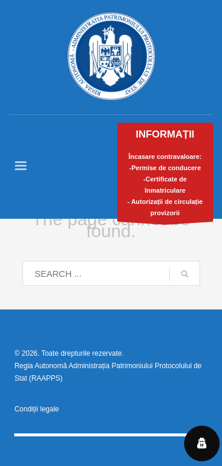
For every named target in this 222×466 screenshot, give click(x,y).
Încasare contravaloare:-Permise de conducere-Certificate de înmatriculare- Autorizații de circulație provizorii (165, 175)
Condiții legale (36, 409)
